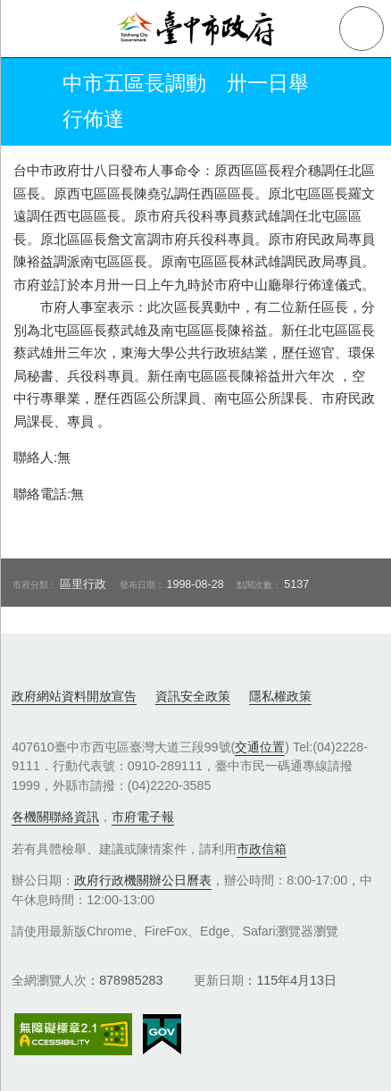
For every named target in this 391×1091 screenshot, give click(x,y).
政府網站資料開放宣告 (74, 696)
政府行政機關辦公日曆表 (143, 880)
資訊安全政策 (192, 696)
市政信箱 (262, 849)
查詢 (361, 28)
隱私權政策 (280, 696)
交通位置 (260, 747)
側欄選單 (28, 28)
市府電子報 (143, 817)
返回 (28, 102)
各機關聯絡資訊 (55, 817)
